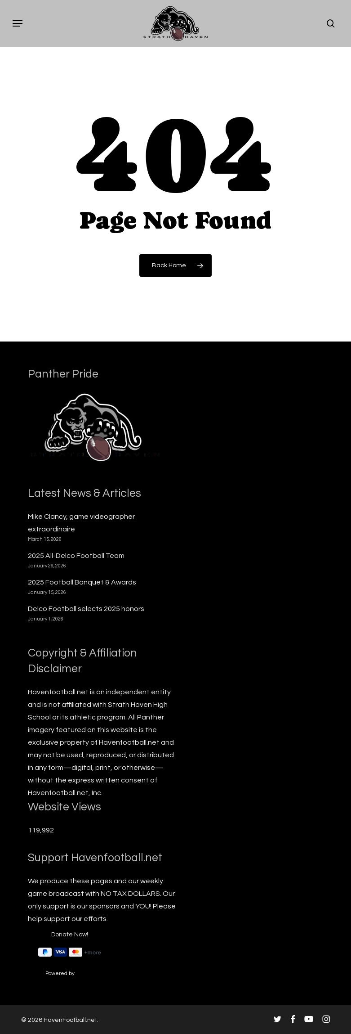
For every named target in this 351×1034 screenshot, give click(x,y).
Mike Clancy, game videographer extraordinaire (81, 523)
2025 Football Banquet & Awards (82, 582)
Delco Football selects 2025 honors (86, 608)
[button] (17, 23)
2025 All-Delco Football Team (76, 555)
